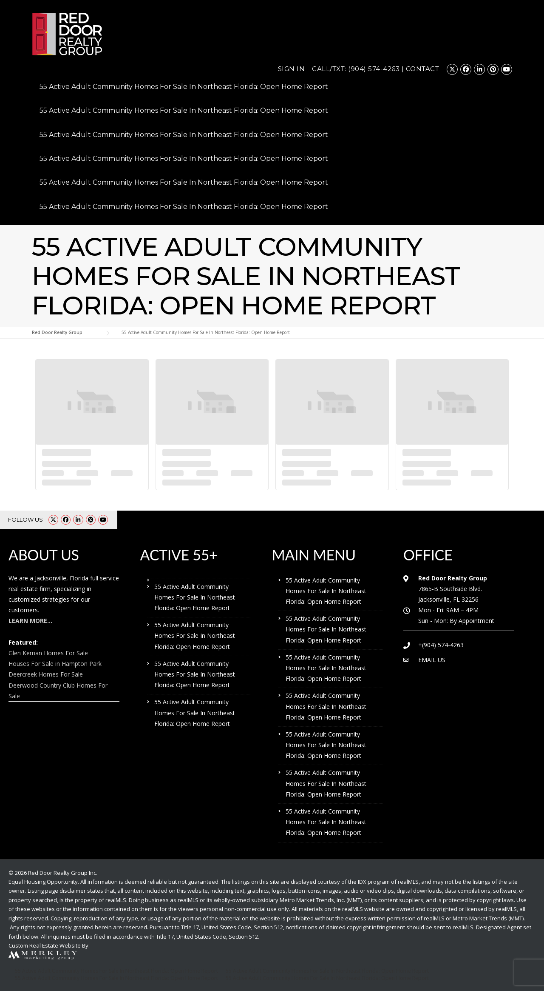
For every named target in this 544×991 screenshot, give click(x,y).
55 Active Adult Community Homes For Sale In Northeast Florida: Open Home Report (184, 87)
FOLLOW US (25, 519)
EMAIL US (431, 660)
